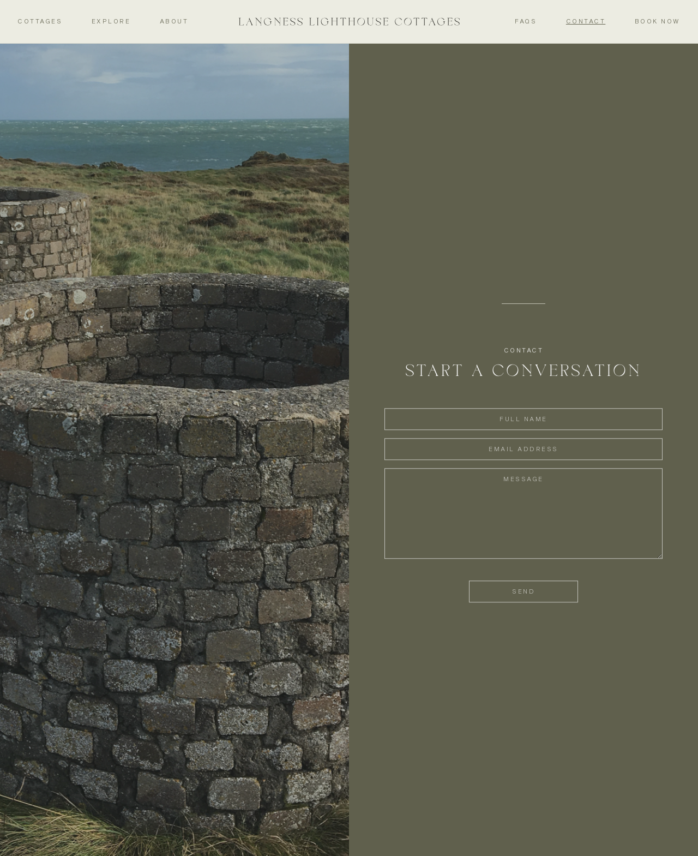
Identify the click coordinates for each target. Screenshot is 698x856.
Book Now (658, 21)
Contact (586, 21)
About (174, 21)
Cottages (39, 21)
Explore (111, 21)
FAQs (526, 21)
